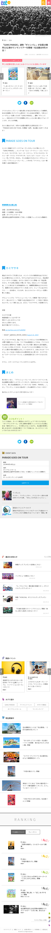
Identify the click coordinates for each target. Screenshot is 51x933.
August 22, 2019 (32, 335)
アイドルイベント (26, 705)
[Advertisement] (25, 537)
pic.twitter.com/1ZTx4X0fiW (15, 330)
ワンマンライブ (38, 709)
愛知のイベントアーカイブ (22, 508)
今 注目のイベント (18, 832)
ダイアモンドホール (14, 709)
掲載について (17, 929)
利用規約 (37, 929)
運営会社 (44, 929)
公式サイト (25, 483)
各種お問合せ (28, 929)
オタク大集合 (41, 705)
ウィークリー (33, 832)
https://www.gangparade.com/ (42, 35)
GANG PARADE (10, 705)
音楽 (10, 40)
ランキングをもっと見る (40, 920)
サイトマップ (7, 929)
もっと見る (47, 556)
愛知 (5, 40)
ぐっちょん (16, 492)
